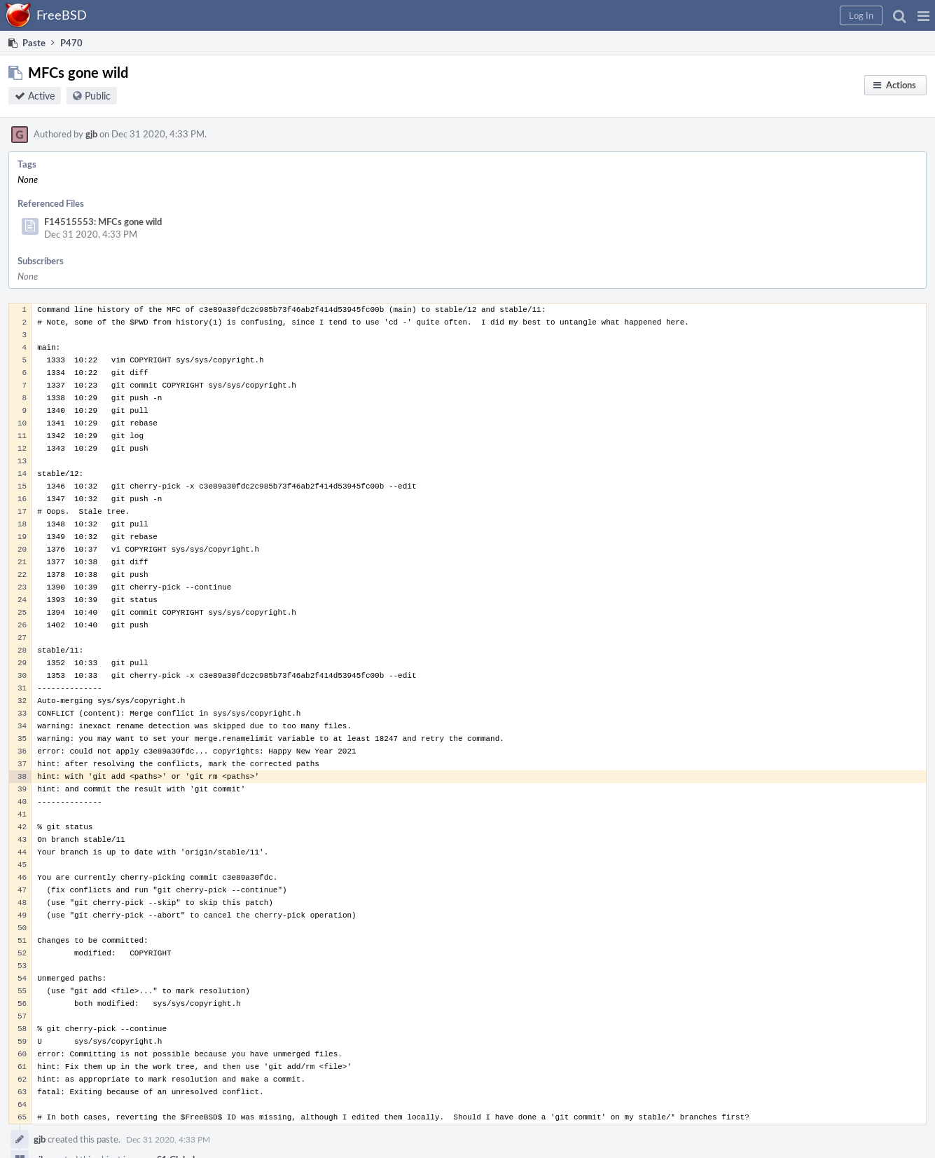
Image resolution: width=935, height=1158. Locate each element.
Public (98, 95)
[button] (923, 15)
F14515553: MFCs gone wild (103, 221)
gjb (91, 134)
